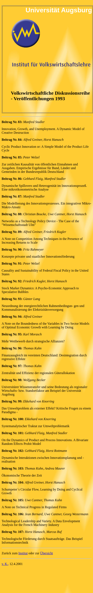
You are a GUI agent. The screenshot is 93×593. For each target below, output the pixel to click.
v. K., (5, 564)
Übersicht (46, 553)
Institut (23, 553)
